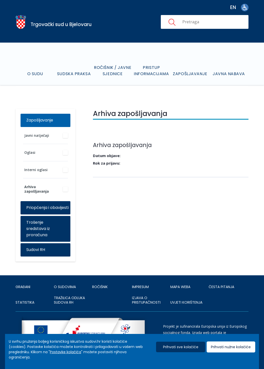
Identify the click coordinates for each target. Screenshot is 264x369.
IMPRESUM (140, 286)
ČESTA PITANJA (221, 286)
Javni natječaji (36, 135)
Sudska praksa (74, 74)
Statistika (25, 302)
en (233, 7)
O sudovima (65, 286)
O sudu (35, 74)
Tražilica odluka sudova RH (69, 300)
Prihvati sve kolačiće (180, 346)
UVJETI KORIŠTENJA (186, 302)
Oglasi (29, 152)
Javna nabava (229, 74)
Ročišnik (100, 286)
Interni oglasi (36, 169)
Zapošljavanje (190, 74)
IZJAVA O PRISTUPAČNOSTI (146, 300)
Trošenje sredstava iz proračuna (38, 228)
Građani (23, 286)
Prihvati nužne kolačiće (231, 346)
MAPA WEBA (180, 286)
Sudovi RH (35, 250)
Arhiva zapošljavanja (36, 189)
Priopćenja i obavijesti (47, 207)
